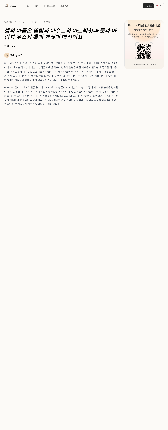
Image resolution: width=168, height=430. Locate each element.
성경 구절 (8, 21)
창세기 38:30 (41, 159)
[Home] (10, 5)
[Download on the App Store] (75, 245)
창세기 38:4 (40, 135)
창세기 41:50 (41, 144)
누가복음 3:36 (41, 169)
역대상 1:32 (12, 154)
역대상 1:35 (12, 169)
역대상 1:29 (12, 140)
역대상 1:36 (12, 174)
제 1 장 (34, 21)
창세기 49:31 (41, 130)
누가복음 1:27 (41, 164)
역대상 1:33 (12, 159)
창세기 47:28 (41, 149)
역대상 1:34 (12, 164)
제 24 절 (46, 21)
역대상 (21, 21)
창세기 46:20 (41, 154)
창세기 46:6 (40, 140)
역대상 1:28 (12, 135)
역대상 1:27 (12, 130)
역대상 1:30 (12, 144)
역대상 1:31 (12, 149)
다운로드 (148, 5)
